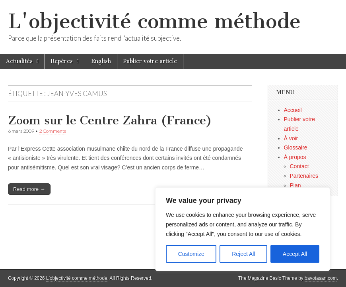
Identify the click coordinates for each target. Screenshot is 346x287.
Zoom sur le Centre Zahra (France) (110, 120)
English (101, 61)
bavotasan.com (321, 278)
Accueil (293, 110)
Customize (191, 254)
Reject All (243, 254)
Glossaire (295, 147)
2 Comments (52, 131)
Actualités (19, 61)
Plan (295, 185)
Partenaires (304, 176)
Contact (299, 166)
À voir (291, 138)
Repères (62, 61)
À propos (295, 157)
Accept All (295, 254)
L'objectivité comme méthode (154, 21)
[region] (242, 229)
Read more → (29, 189)
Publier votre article (150, 61)
